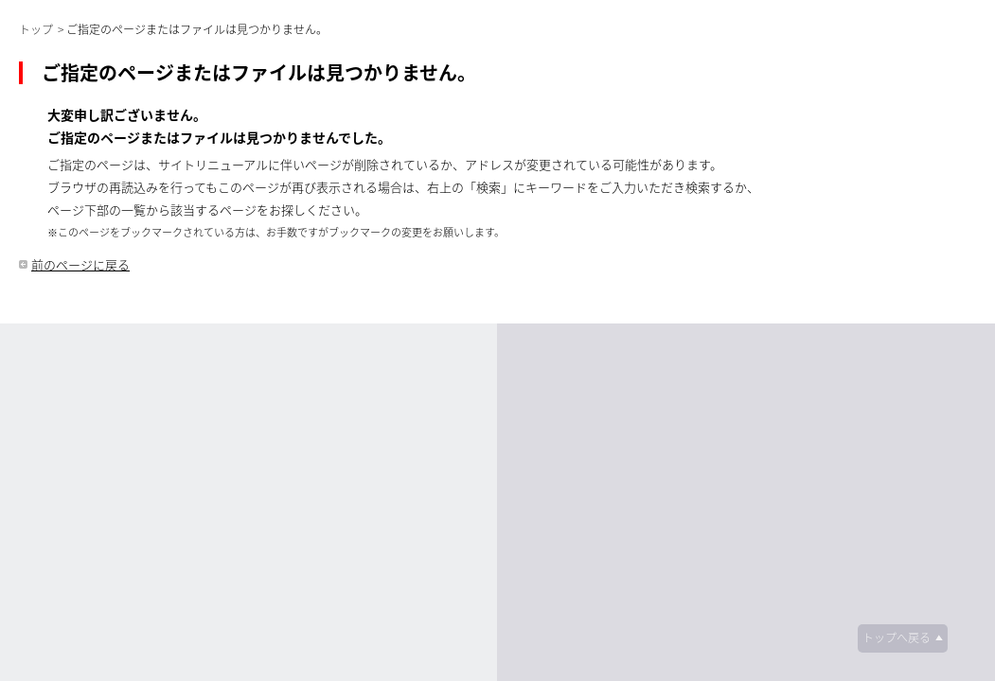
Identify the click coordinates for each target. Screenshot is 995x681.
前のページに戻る (80, 264)
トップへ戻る (896, 637)
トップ (36, 29)
